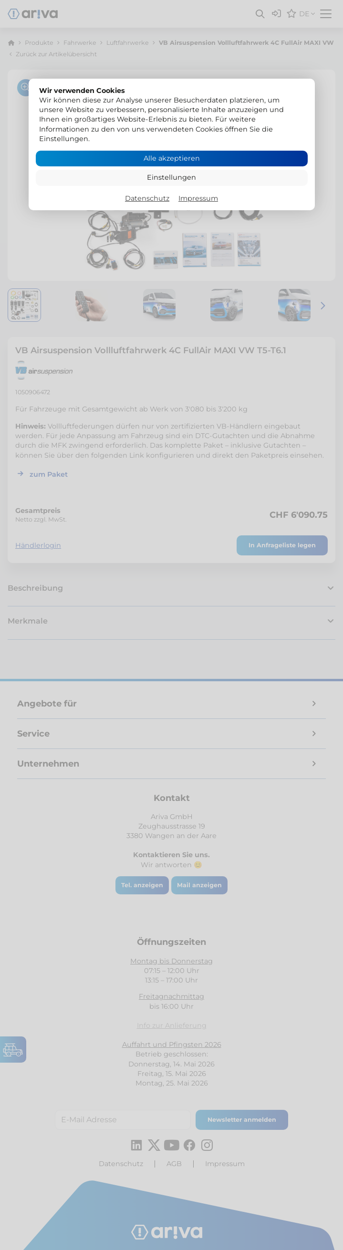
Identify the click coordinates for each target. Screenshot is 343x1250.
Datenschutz (147, 198)
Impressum (198, 198)
